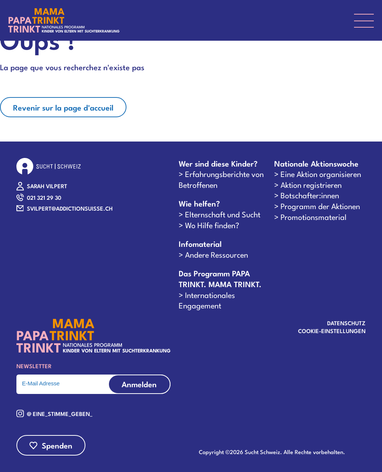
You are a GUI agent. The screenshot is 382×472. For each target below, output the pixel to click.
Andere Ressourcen (216, 254)
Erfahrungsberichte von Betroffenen (221, 179)
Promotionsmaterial (314, 216)
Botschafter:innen (310, 195)
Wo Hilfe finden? (212, 225)
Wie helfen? (199, 203)
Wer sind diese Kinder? (218, 163)
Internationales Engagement (207, 300)
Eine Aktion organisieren (321, 173)
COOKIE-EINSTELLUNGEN (332, 330)
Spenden (57, 445)
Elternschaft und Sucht (222, 214)
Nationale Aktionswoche (316, 163)
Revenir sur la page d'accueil (63, 107)
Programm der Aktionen (320, 206)
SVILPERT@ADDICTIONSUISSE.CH (70, 208)
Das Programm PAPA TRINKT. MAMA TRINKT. (220, 278)
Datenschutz (346, 323)
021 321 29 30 (44, 197)
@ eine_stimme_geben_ (60, 413)
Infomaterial (200, 243)
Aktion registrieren (311, 184)
